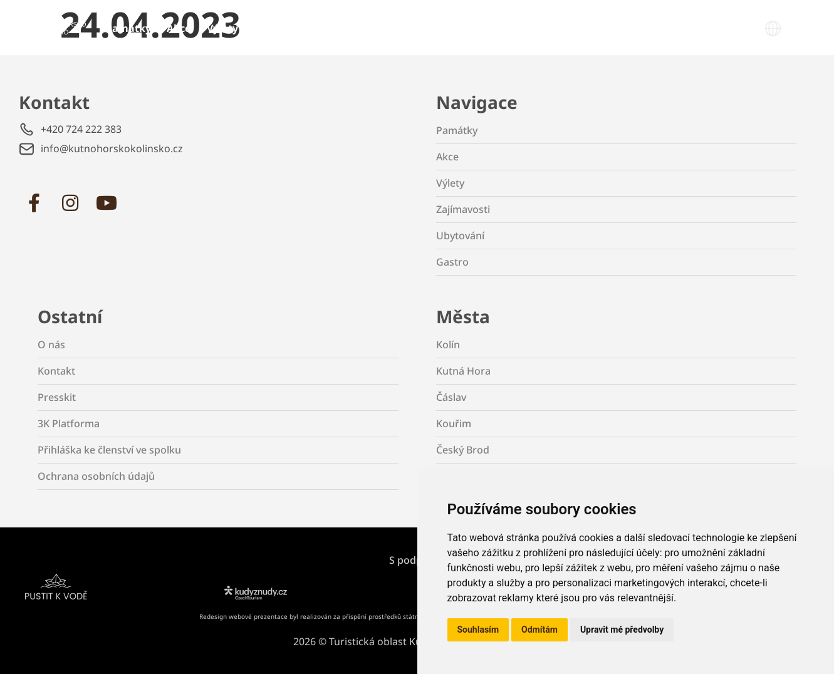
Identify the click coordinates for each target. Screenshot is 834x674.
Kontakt (56, 371)
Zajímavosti (283, 28)
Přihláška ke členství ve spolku (109, 450)
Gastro (412, 28)
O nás (51, 344)
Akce (179, 28)
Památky (128, 28)
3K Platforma (69, 423)
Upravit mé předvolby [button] (622, 630)
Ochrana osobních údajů (96, 476)
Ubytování (354, 28)
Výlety (222, 28)
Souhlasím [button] (478, 630)
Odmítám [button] (539, 630)
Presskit (57, 397)
